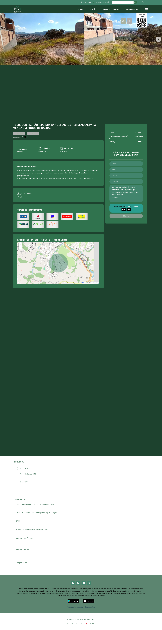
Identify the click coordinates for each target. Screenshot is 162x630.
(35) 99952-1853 (102, 2)
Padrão (33, 124)
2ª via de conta (22, 507)
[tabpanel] (81, 39)
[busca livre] (135, 2)
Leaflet (85, 283)
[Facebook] (73, 583)
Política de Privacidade (75, 607)
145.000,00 (139, 133)
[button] (143, 2)
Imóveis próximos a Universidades (29, 543)
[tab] (123, 21)
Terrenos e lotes (23, 557)
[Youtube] (84, 583)
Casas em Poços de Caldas (27, 552)
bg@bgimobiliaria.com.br (28, 479)
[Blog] (89, 583)
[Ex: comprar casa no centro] (123, 2)
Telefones (20, 532)
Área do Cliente (86, 2)
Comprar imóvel (22, 554)
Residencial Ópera (23, 568)
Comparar (33, 133)
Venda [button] (80, 9)
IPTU (18, 524)
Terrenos (20, 124)
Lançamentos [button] (132, 9)
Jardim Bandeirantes (55, 124)
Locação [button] (93, 9)
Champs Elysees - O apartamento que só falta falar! (35, 565)
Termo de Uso (90, 607)
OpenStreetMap (94, 283)
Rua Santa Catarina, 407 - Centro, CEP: (37, 471)
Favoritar (19, 133)
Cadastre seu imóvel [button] (111, 9)
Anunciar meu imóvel (24, 541)
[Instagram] (78, 583)
